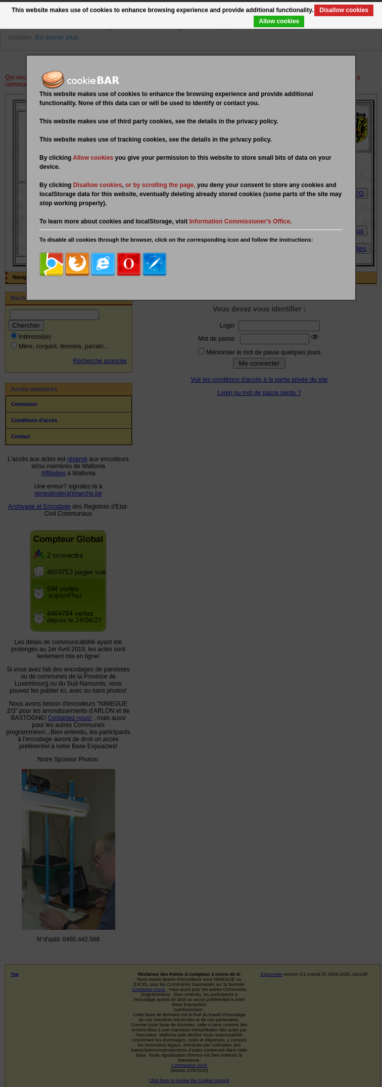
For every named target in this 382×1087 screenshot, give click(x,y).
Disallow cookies (343, 10)
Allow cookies (279, 21)
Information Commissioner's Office (240, 221)
